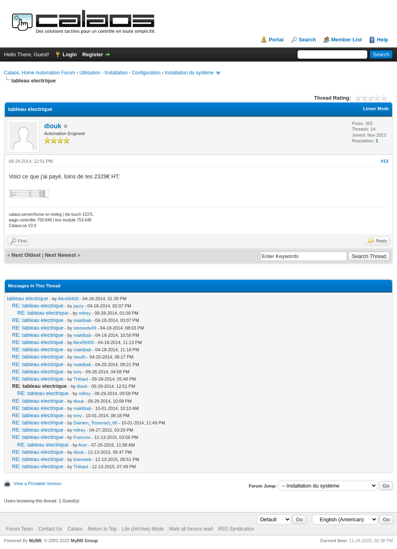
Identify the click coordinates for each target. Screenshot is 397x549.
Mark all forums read (191, 529)
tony (77, 371)
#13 (384, 161)
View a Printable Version (37, 483)
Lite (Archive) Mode (143, 529)
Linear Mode (376, 108)
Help (382, 40)
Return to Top (102, 529)
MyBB (35, 540)
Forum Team (19, 529)
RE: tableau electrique (37, 306)
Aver (82, 444)
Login (70, 54)
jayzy (78, 305)
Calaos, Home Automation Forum (39, 73)
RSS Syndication (236, 529)
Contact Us (50, 529)
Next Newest (60, 255)
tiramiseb (82, 459)
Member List (346, 40)
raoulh (79, 356)
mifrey (85, 313)
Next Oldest (26, 255)
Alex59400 (68, 298)
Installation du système (189, 73)
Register (92, 54)
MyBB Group (84, 540)
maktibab (82, 320)
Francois (81, 437)
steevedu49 (84, 328)
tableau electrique (27, 298)
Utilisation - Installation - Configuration (119, 73)
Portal (276, 40)
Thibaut (80, 379)
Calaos (74, 529)
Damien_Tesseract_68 (95, 422)
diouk (52, 126)
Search (307, 40)
